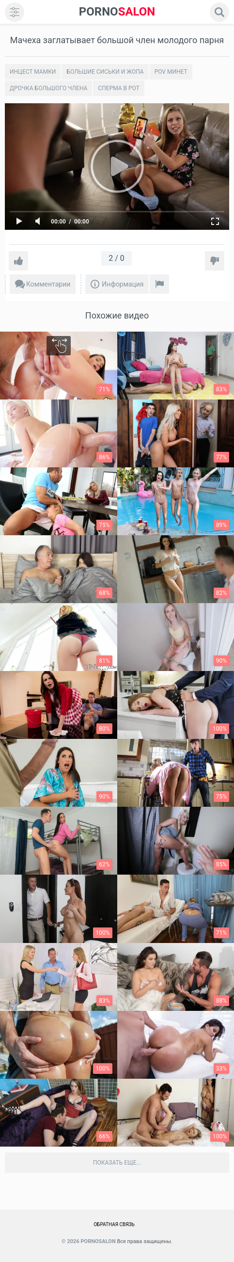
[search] (219, 12)
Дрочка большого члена (48, 88)
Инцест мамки (33, 71)
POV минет (171, 71)
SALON (117, 11)
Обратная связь (114, 1224)
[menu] (14, 12)
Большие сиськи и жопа (104, 71)
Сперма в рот (118, 88)
